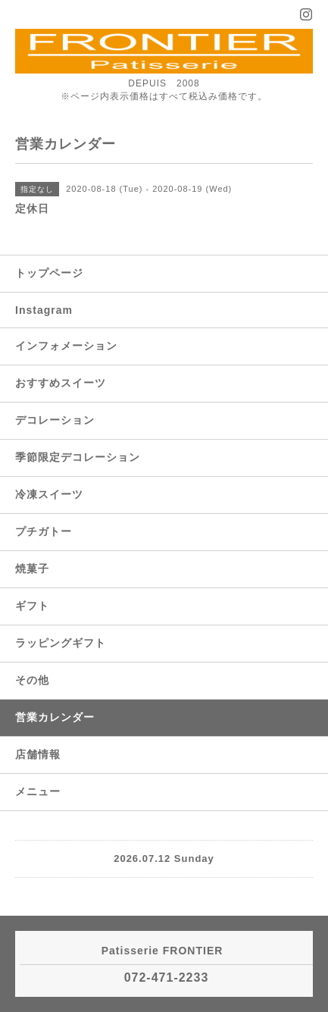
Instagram (44, 310)
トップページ (49, 273)
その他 (32, 680)
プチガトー (43, 531)
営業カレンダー (55, 717)
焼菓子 (32, 568)
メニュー (38, 791)
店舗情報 (38, 754)
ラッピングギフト (60, 643)
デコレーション (55, 420)
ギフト (32, 606)
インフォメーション (66, 346)
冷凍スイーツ (49, 494)
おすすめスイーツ (60, 383)
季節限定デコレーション (77, 457)
